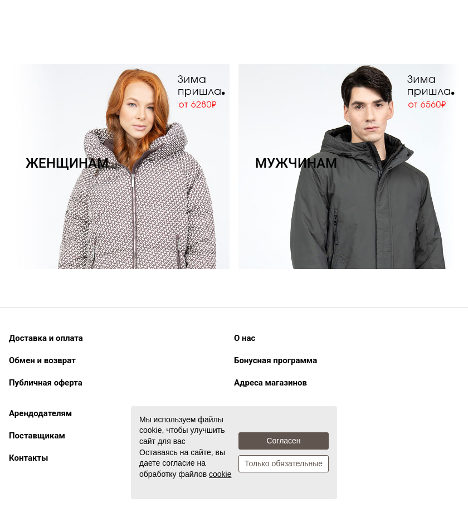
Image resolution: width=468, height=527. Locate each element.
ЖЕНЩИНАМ (67, 163)
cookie (220, 474)
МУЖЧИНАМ (296, 163)
